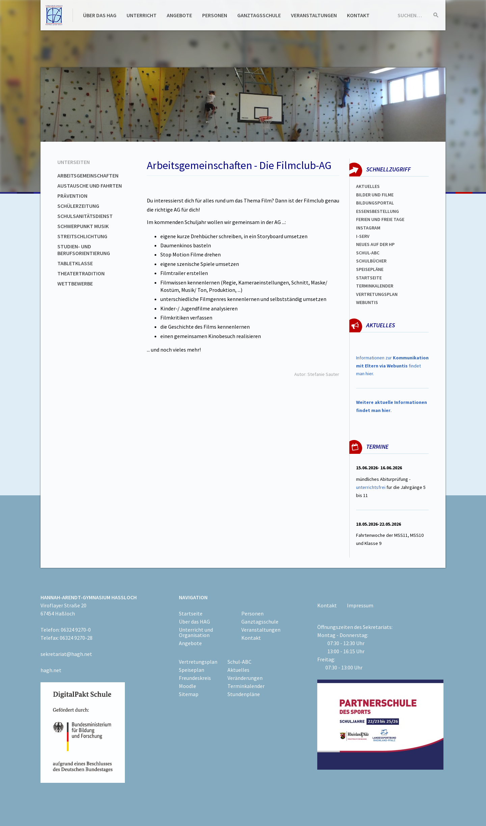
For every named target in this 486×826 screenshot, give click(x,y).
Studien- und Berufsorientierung (83, 249)
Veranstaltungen (314, 15)
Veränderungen (245, 677)
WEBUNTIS (367, 302)
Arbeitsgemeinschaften (87, 175)
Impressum (360, 605)
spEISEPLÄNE (369, 269)
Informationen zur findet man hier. (392, 366)
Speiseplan (191, 669)
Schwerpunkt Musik (83, 226)
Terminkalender (374, 286)
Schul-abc (367, 253)
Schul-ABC (239, 661)
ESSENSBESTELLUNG (377, 211)
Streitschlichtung (82, 236)
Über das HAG (99, 15)
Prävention (72, 195)
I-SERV (363, 236)
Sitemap (188, 694)
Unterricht (142, 15)
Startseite (369, 278)
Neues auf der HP (375, 244)
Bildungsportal (375, 203)
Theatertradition (81, 273)
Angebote (179, 15)
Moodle (187, 686)
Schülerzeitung (78, 205)
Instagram (368, 228)
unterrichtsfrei (370, 487)
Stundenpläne (243, 694)
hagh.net (50, 670)
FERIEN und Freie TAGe (380, 219)
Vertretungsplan (377, 294)
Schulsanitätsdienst (85, 216)
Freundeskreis (195, 677)
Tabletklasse (75, 263)
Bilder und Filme (375, 195)
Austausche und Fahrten (89, 185)
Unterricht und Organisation (196, 632)
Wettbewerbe (75, 283)
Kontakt (358, 15)
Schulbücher (371, 261)
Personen (214, 15)
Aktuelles (368, 186)
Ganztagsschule (259, 15)
